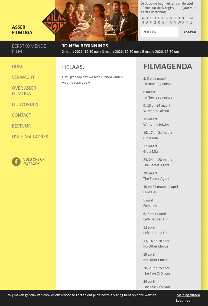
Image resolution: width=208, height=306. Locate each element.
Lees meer (184, 300)
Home (18, 66)
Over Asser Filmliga (24, 90)
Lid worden (25, 104)
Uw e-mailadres (30, 136)
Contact (21, 115)
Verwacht (23, 77)
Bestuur (21, 126)
